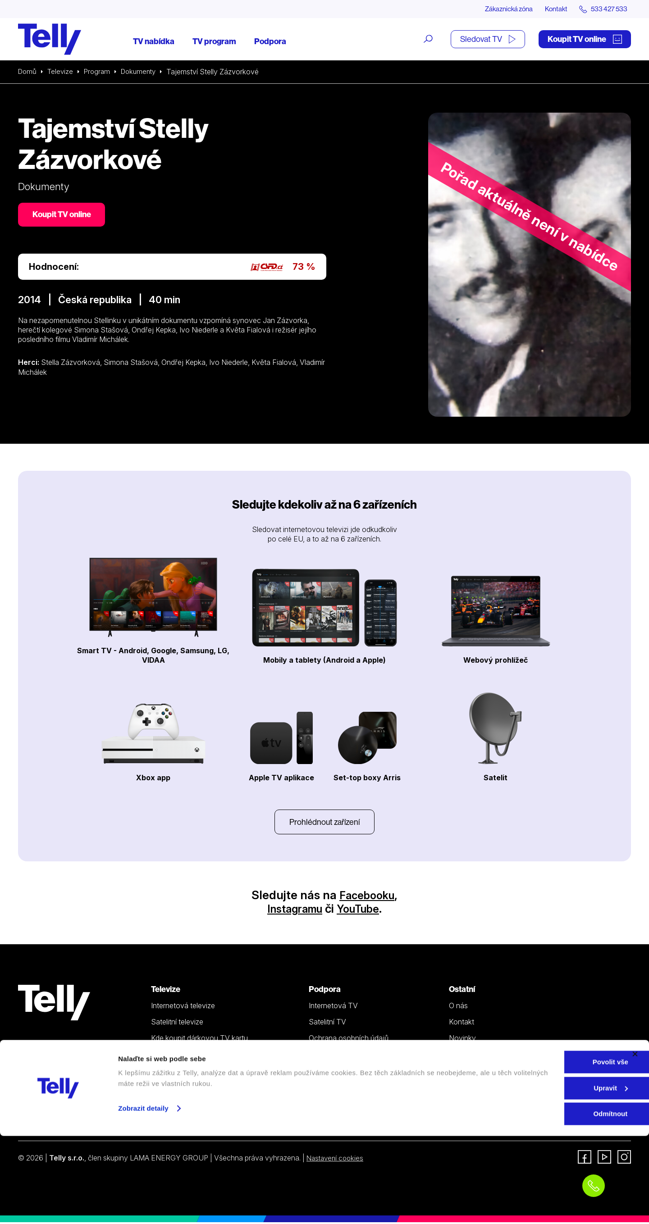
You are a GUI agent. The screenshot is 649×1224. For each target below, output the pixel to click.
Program (100, 72)
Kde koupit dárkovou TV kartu (199, 1039)
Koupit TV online (585, 39)
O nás (458, 1007)
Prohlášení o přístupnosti (348, 1072)
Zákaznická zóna (500, 9)
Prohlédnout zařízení (324, 823)
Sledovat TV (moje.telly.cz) (194, 1088)
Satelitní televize (177, 1023)
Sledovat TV (488, 39)
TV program (214, 41)
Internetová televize (183, 1007)
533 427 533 (43, 1112)
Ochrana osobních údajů (348, 1039)
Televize (62, 72)
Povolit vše (550, 1150)
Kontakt (550, 9)
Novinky (462, 1039)
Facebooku (367, 897)
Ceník (160, 1072)
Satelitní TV (327, 1023)
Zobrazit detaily (143, 1196)
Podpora (270, 41)
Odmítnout (551, 1202)
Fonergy (462, 1072)
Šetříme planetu (334, 1056)
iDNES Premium (474, 1088)
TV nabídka (153, 41)
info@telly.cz (44, 1125)
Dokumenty (144, 72)
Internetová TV (333, 1007)
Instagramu (292, 910)
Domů (28, 72)
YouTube (362, 910)
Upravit (551, 1176)
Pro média (465, 1056)
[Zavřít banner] (635, 1142)
